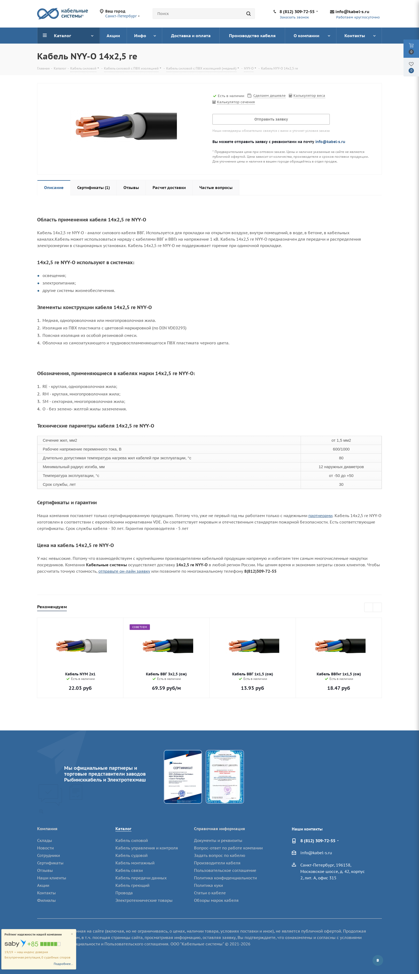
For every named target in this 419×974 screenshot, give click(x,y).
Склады (44, 840)
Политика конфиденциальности (225, 877)
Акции (43, 885)
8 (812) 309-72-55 (297, 11)
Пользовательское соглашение (225, 870)
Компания (47, 828)
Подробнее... (63, 964)
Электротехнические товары (144, 900)
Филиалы (46, 900)
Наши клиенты (51, 877)
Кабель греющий (132, 885)
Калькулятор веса (309, 95)
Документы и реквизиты (218, 840)
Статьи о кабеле (210, 892)
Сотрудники (48, 855)
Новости (45, 847)
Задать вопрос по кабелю (219, 855)
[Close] (72, 934)
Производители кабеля (217, 862)
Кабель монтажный (134, 862)
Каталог (123, 828)
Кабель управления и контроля (146, 847)
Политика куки (208, 885)
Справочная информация (219, 828)
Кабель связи (129, 870)
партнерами (320, 515)
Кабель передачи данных (141, 877)
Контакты (46, 892)
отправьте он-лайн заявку (124, 571)
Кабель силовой (131, 840)
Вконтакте (378, 960)
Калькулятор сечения (236, 102)
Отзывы (45, 870)
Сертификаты (50, 862)
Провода (124, 892)
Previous (368, 607)
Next (377, 607)
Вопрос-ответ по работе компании (228, 847)
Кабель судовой (131, 855)
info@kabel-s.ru (352, 11)
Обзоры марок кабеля (216, 900)
